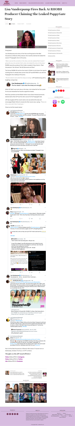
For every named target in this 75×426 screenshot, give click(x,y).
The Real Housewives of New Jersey (55, 43)
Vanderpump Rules (51, 55)
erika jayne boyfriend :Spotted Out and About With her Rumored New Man (62, 80)
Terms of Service (62, 417)
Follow (7, 357)
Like (6, 361)
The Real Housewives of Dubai (53, 37)
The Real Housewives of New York (54, 45)
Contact (64, 413)
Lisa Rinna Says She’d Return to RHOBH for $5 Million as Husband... (40, 388)
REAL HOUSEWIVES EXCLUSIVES (36, 3)
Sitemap (70, 416)
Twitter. (20, 359)
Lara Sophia (12, 23)
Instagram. (21, 357)
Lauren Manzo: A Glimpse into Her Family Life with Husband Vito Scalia (62, 72)
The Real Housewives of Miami (53, 40)
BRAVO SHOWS (23, 3)
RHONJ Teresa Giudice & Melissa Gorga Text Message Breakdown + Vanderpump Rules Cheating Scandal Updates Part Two (62, 66)
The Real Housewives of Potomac (54, 50)
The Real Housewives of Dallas (53, 35)
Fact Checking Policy (55, 416)
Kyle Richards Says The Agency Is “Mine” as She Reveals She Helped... (11, 388)
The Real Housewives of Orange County (55, 48)
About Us (64, 3)
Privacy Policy (64, 416)
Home (16, 3)
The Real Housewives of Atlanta (54, 30)
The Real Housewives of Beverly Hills (55, 32)
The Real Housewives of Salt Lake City (55, 53)
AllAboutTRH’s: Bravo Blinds (52, 3)
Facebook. (20, 361)
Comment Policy (68, 414)
